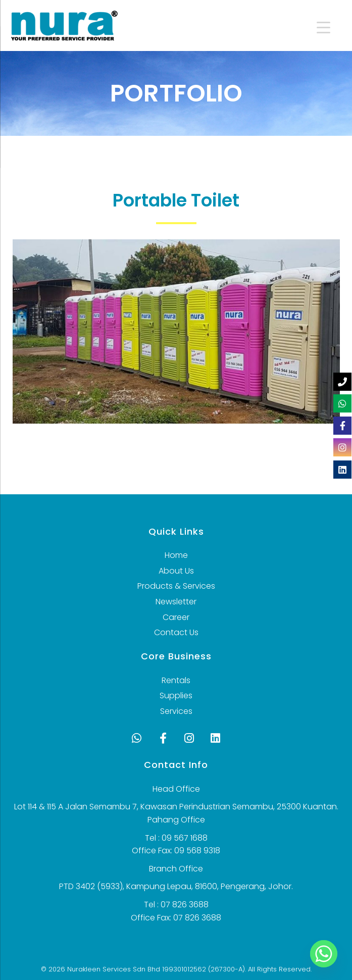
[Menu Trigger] (316, 26)
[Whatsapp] (323, 953)
